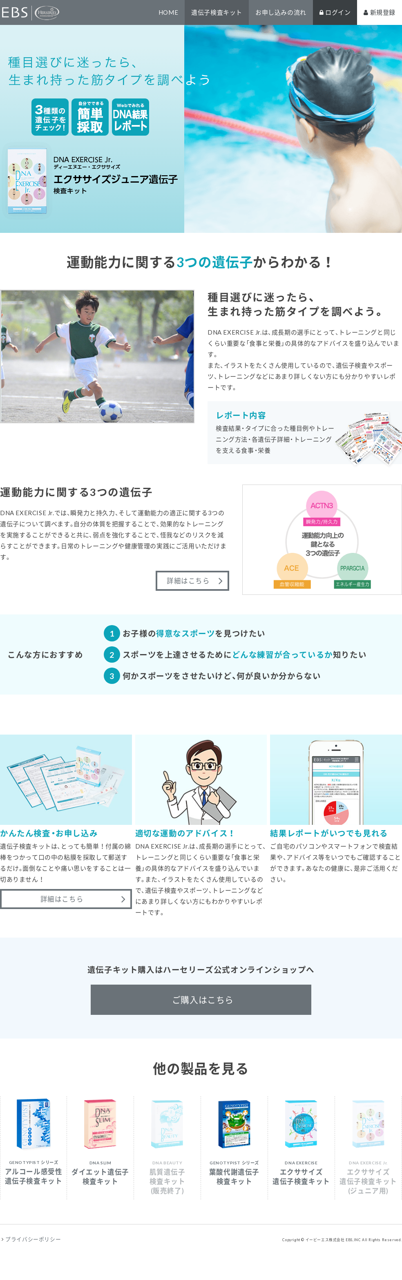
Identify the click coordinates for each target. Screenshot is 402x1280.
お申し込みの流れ (280, 12)
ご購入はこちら (203, 999)
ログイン (335, 12)
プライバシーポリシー (33, 1239)
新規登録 (379, 12)
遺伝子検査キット (216, 12)
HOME (168, 12)
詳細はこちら (188, 580)
